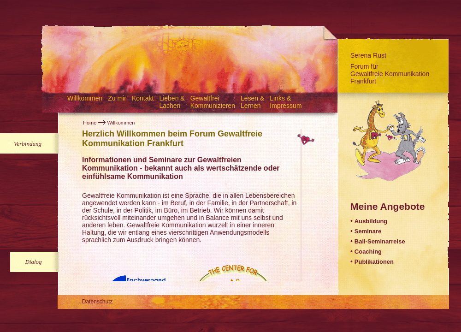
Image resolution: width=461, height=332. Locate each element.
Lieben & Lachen (171, 102)
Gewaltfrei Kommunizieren (212, 102)
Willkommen (84, 98)
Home (89, 122)
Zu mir (117, 98)
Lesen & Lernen (252, 102)
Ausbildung (371, 221)
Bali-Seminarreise (380, 241)
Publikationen (374, 261)
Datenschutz (97, 301)
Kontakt (143, 98)
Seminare (368, 231)
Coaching (368, 251)
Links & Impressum (285, 102)
